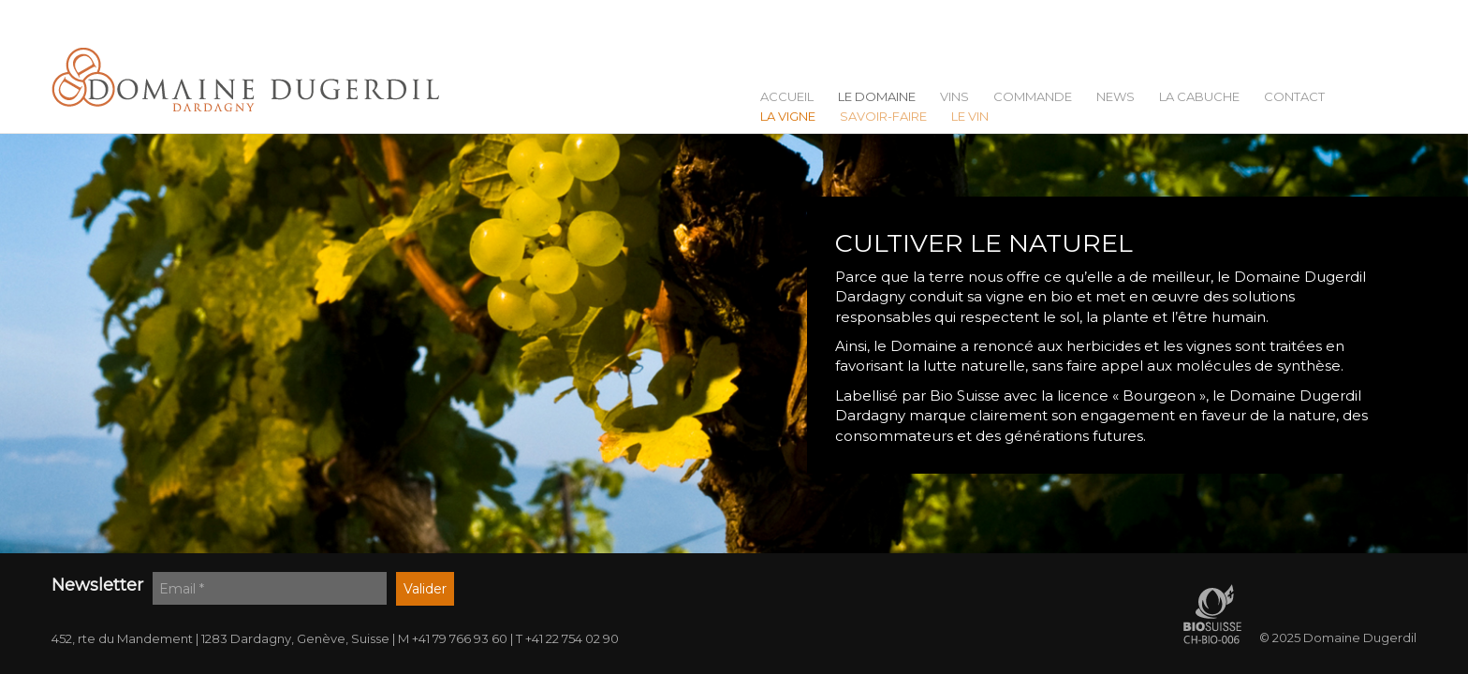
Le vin (970, 116)
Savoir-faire (883, 116)
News (1115, 97)
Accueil (787, 97)
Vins (954, 97)
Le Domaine (877, 97)
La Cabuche (1199, 97)
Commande (1032, 97)
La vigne (787, 116)
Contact (1294, 97)
